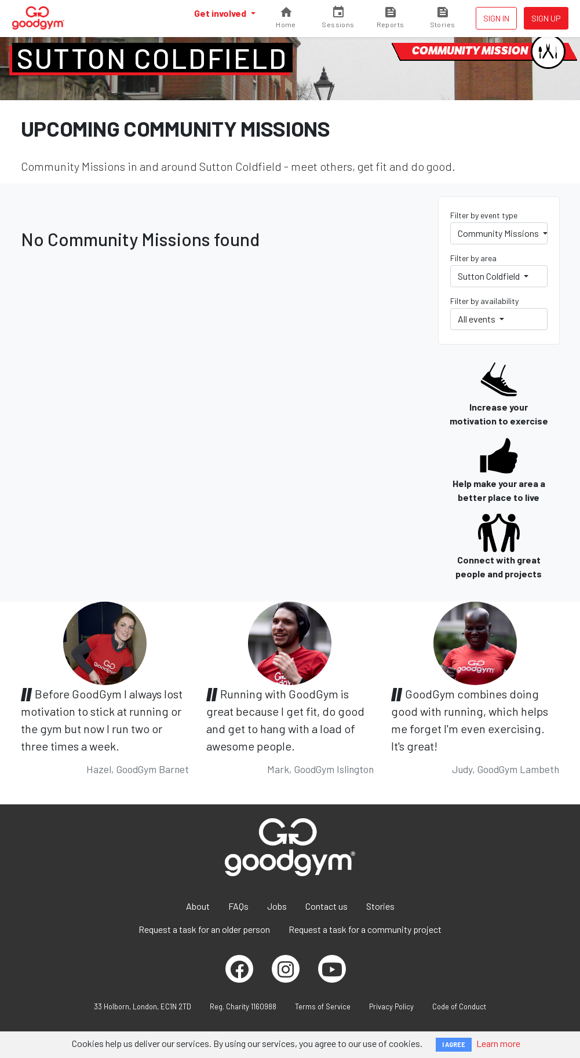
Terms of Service (323, 1006)
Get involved (221, 13)
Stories (380, 905)
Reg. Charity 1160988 (243, 1006)
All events (477, 318)
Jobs (277, 905)
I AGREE (453, 1044)
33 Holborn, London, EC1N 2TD (142, 1006)
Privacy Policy (391, 1006)
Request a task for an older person (204, 929)
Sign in (496, 18)
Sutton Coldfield (152, 58)
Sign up (546, 18)
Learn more (498, 1043)
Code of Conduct (459, 1006)
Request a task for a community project (365, 929)
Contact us (326, 905)
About (198, 905)
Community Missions (499, 233)
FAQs (238, 905)
